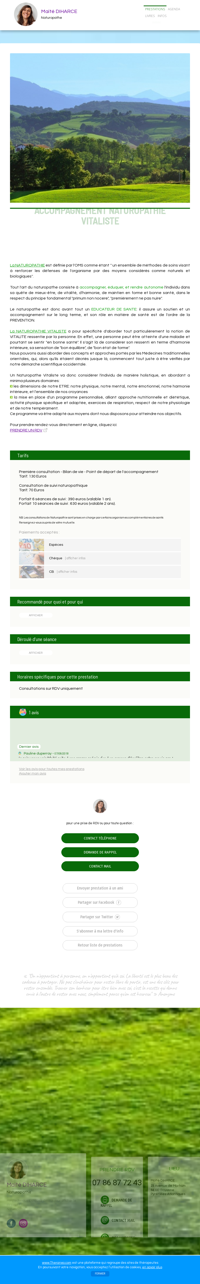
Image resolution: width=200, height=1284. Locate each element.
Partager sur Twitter (100, 917)
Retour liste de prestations (100, 945)
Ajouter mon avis (32, 773)
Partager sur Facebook (99, 902)
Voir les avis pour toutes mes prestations (51, 769)
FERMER (100, 1273)
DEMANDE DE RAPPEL (100, 852)
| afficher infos (75, 558)
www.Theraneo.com (56, 1262)
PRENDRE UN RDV (26, 430)
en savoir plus (152, 1267)
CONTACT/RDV (156, 22)
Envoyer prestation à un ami (100, 888)
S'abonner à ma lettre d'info (100, 931)
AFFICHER (36, 615)
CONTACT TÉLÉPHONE (100, 838)
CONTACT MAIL (100, 866)
